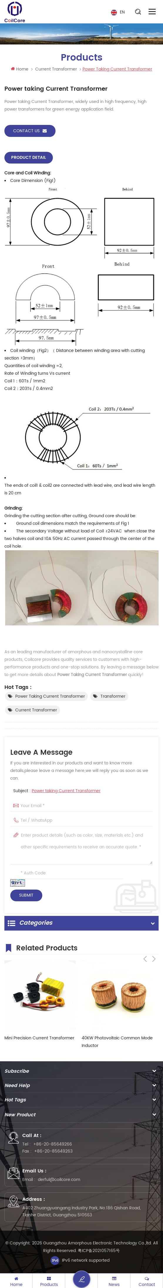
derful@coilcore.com (59, 1179)
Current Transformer (56, 69)
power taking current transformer (50, 696)
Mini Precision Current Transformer (39, 1037)
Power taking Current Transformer (66, 790)
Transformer (112, 696)
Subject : (56, 790)
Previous (145, 947)
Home (19, 69)
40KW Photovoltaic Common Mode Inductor (117, 1041)
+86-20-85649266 (52, 1144)
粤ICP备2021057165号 (99, 1250)
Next (154, 947)
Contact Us (30, 131)
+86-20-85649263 (53, 1151)
